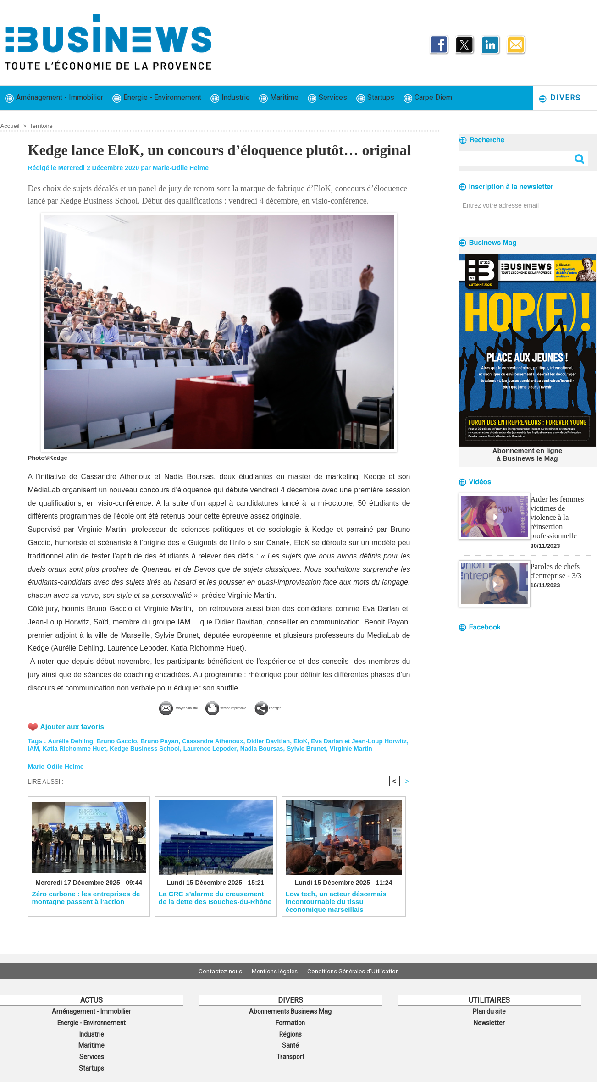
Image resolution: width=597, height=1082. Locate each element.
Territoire (41, 125)
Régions (290, 1031)
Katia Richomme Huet (103, 747)
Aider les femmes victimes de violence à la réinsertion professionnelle (561, 511)
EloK (310, 740)
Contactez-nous (214, 971)
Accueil (10, 125)
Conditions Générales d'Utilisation (359, 971)
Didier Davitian (277, 740)
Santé (290, 1041)
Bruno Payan (163, 740)
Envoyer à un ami (150, 707)
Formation (290, 1021)
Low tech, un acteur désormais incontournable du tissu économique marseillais (336, 908)
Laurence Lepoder (244, 747)
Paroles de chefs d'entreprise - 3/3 (555, 559)
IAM (60, 747)
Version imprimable (234, 707)
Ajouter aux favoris (73, 725)
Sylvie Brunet (344, 747)
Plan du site (489, 1011)
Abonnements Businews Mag (290, 1011)
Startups (375, 98)
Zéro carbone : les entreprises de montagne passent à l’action (86, 905)
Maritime (278, 98)
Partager (304, 707)
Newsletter (489, 1021)
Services (327, 98)
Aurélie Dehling (71, 740)
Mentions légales (274, 971)
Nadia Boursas (297, 747)
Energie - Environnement (156, 98)
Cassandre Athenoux (219, 740)
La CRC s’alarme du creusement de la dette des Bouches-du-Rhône (215, 905)
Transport (290, 1051)
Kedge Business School (176, 747)
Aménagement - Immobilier (54, 98)
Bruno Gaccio (120, 740)
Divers (559, 98)
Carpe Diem (428, 98)
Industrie (230, 98)
